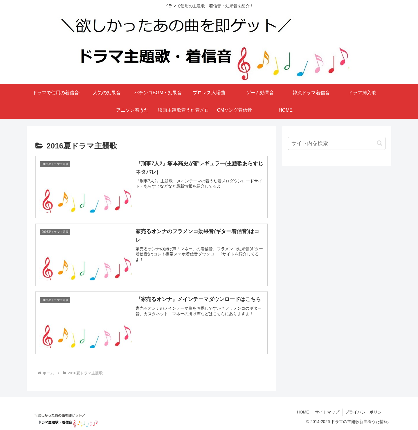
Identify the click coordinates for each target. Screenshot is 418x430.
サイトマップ (327, 412)
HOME (302, 412)
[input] (336, 143)
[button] (379, 143)
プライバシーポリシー (365, 412)
